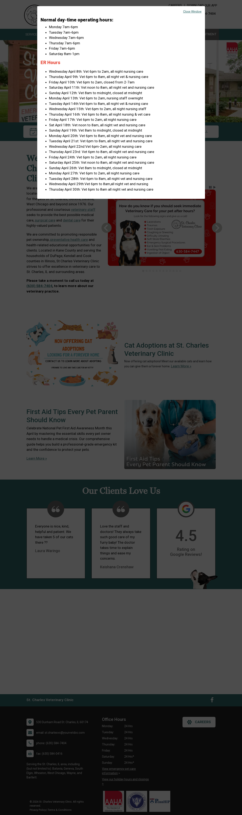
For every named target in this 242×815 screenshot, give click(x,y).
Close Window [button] (192, 11)
